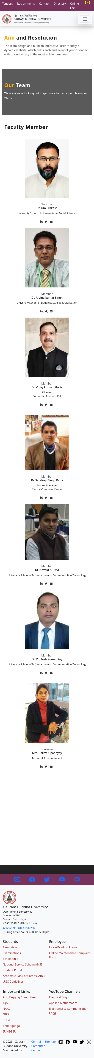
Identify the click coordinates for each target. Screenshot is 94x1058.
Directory (60, 4)
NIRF (6, 1014)
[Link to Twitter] (47, 879)
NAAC (6, 1009)
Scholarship (10, 959)
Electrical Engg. (59, 997)
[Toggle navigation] (85, 19)
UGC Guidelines (13, 982)
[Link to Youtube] (62, 879)
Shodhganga (11, 1026)
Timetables (10, 947)
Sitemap (50, 1042)
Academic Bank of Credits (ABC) (24, 976)
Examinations (12, 953)
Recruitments (26, 4)
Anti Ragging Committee (19, 997)
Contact (44, 4)
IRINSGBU (9, 1031)
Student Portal (12, 970)
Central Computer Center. (38, 1046)
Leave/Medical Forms (63, 947)
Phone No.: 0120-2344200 (19, 928)
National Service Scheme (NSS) (23, 964)
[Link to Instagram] (77, 879)
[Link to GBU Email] (17, 879)
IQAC (6, 1003)
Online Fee (74, 6)
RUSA (6, 1020)
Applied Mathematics (63, 1003)
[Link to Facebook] (32, 879)
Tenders (7, 4)
